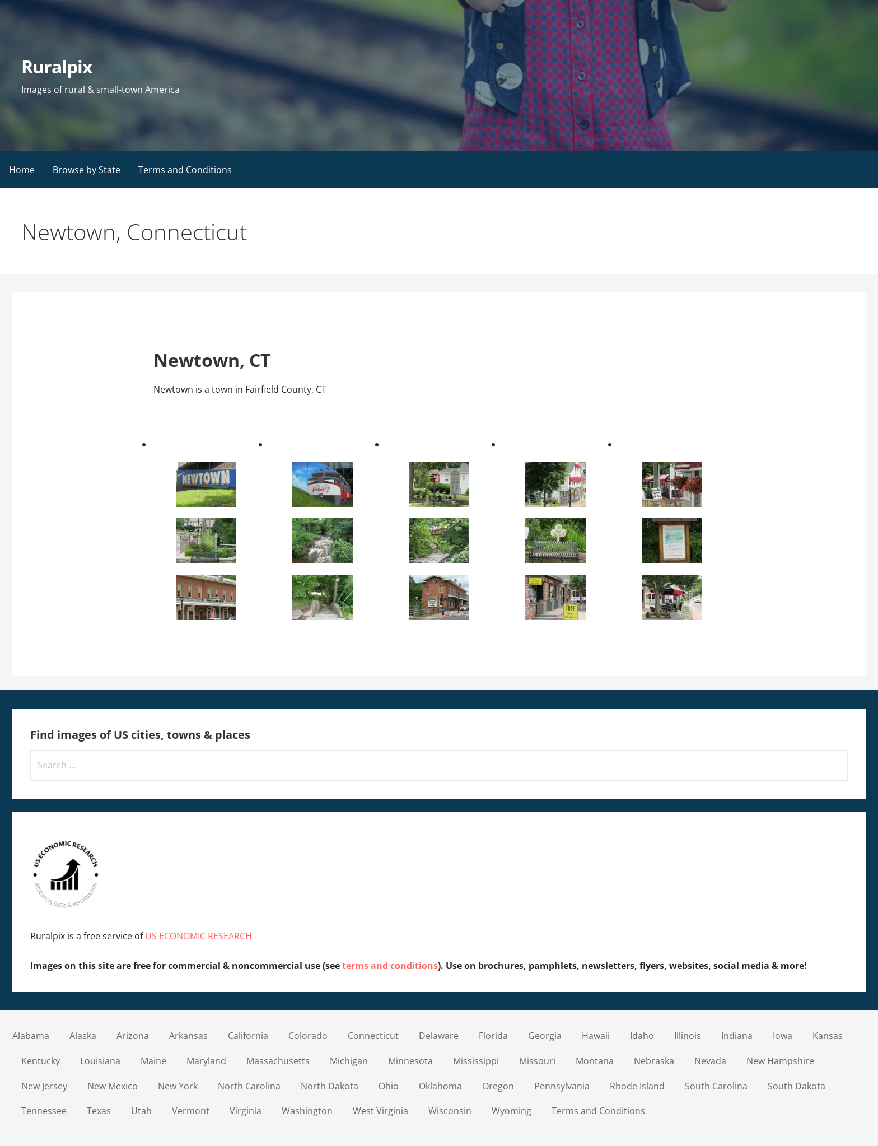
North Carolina (249, 1086)
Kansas (827, 1035)
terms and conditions (390, 965)
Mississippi (476, 1061)
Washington (307, 1111)
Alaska (82, 1035)
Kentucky (40, 1061)
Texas (99, 1111)
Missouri (537, 1061)
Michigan (349, 1061)
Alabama (30, 1035)
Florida (493, 1035)
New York (178, 1086)
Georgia (545, 1035)
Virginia (245, 1111)
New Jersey (44, 1086)
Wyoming (511, 1111)
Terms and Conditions (185, 170)
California (248, 1035)
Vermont (190, 1111)
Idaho (642, 1035)
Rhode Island (637, 1086)
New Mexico (112, 1086)
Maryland (206, 1061)
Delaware (439, 1035)
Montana (595, 1061)
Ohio (389, 1086)
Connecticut (373, 1035)
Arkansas (188, 1035)
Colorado (308, 1035)
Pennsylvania (562, 1086)
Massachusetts (278, 1061)
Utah (141, 1111)
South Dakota (796, 1086)
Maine (153, 1061)
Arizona (132, 1035)
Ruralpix (56, 66)
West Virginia (380, 1111)
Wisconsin (449, 1111)
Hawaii (596, 1035)
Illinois (687, 1035)
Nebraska (654, 1061)
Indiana (737, 1035)
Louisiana (100, 1061)
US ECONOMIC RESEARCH (198, 936)
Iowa (782, 1035)
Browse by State (86, 170)
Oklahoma (440, 1086)
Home (22, 170)
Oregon (498, 1086)
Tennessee (44, 1111)
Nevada (710, 1061)
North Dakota (329, 1086)
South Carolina (716, 1086)
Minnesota (410, 1061)
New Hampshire (780, 1061)
